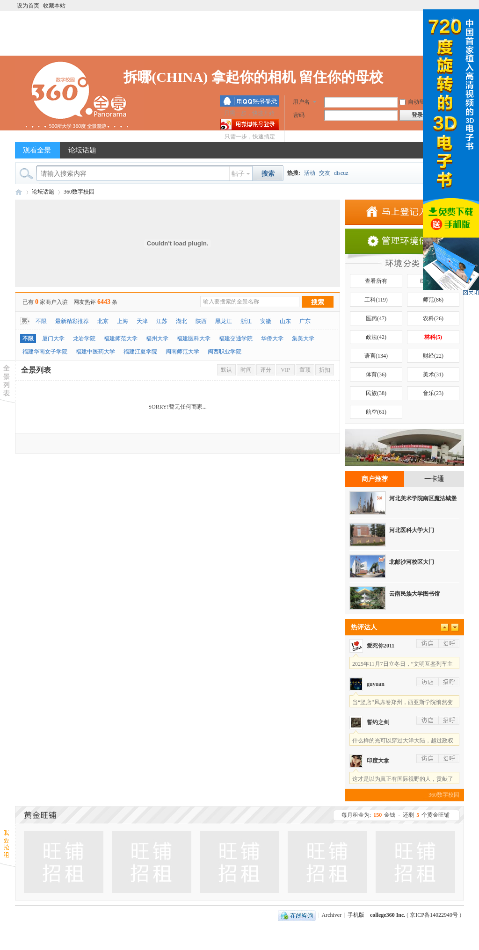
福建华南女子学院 (44, 351)
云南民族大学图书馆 (414, 593)
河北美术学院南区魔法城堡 (423, 498)
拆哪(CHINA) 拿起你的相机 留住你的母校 (253, 77)
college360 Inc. (387, 915)
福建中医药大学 (95, 351)
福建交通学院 (236, 338)
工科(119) (376, 299)
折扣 (324, 370)
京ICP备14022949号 (434, 915)
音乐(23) (433, 393)
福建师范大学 (121, 338)
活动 (309, 173)
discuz (341, 173)
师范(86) (433, 299)
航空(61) (376, 412)
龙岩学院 (84, 338)
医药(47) (376, 318)
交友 (324, 173)
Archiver (332, 915)
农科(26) (433, 318)
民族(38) (376, 393)
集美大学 (303, 338)
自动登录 (414, 102)
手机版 (356, 915)
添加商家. (404, 212)
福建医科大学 (193, 338)
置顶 (305, 370)
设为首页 (28, 5)
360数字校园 (79, 191)
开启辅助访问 (410, 5)
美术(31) (433, 374)
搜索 (317, 302)
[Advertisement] (239, 35)
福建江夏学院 (140, 351)
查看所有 (376, 281)
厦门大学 (53, 338)
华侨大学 (272, 338)
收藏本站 (54, 5)
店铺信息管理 (404, 241)
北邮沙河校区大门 (411, 562)
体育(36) (376, 374)
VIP (285, 370)
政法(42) (376, 337)
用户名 (301, 102)
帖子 (238, 173)
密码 (299, 115)
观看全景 (37, 150)
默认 (226, 370)
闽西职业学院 (224, 351)
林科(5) (433, 337)
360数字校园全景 (18, 192)
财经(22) (433, 356)
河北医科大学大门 (411, 530)
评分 (265, 370)
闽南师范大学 (182, 351)
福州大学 (157, 338)
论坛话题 (82, 150)
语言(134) (376, 356)
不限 (41, 321)
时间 (246, 370)
